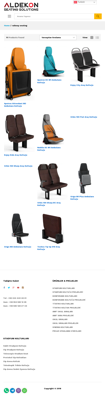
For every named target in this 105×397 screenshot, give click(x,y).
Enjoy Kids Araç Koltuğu (15, 155)
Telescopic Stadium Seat (15, 354)
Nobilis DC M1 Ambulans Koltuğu (49, 148)
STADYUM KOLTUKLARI (63, 288)
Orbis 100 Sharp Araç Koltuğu (18, 166)
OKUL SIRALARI (59, 319)
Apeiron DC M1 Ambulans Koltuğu (49, 81)
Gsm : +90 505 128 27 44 (15, 306)
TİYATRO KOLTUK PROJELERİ (66, 308)
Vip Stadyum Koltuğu (13, 350)
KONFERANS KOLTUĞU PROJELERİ (69, 300)
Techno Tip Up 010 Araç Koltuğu (48, 248)
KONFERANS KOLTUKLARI (64, 296)
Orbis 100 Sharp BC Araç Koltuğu (49, 204)
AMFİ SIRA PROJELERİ (63, 315)
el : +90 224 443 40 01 (15, 298)
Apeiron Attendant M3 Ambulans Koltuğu (15, 104)
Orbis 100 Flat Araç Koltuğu (83, 117)
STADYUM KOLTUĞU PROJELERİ (67, 292)
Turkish (79, 2)
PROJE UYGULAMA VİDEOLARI (66, 331)
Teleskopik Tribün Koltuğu (16, 365)
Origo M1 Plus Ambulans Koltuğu (82, 197)
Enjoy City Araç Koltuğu (81, 85)
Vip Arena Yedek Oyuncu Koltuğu (19, 369)
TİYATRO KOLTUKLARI (63, 304)
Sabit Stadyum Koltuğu (14, 346)
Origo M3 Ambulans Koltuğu (17, 247)
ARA (98, 16)
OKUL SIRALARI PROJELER (65, 323)
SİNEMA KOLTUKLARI (62, 327)
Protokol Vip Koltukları (14, 357)
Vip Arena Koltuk (11, 361)
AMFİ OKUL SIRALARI (62, 311)
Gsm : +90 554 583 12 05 (14, 302)
